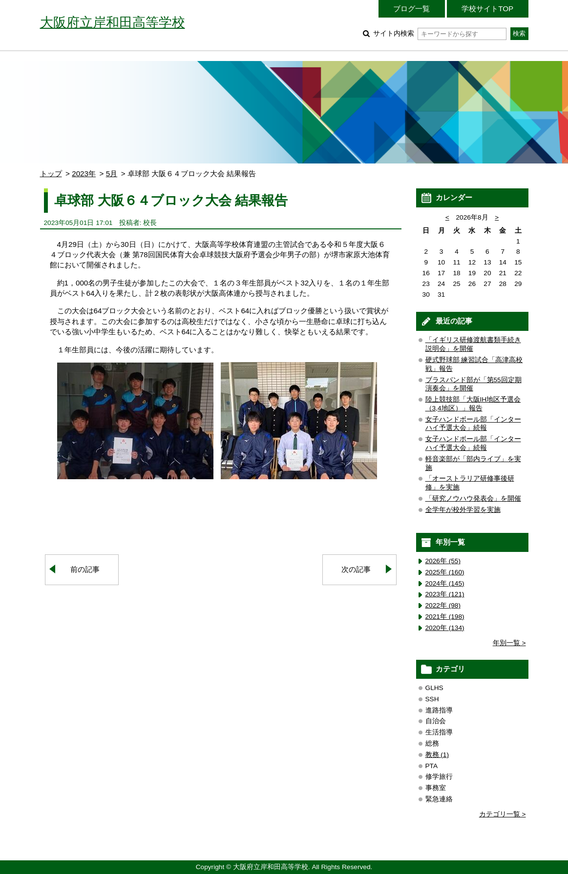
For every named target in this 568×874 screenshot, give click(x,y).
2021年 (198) (444, 616)
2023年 (84, 173)
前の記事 (85, 569)
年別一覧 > (509, 643)
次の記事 (356, 569)
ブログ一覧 (411, 8)
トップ (51, 173)
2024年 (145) (444, 583)
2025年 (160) (444, 572)
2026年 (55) (443, 561)
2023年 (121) (444, 594)
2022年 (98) (443, 605)
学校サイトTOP (487, 8)
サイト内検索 (439, 33)
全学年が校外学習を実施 (463, 509)
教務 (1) (437, 754)
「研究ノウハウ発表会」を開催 (473, 498)
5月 (111, 173)
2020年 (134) (444, 627)
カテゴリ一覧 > (502, 814)
